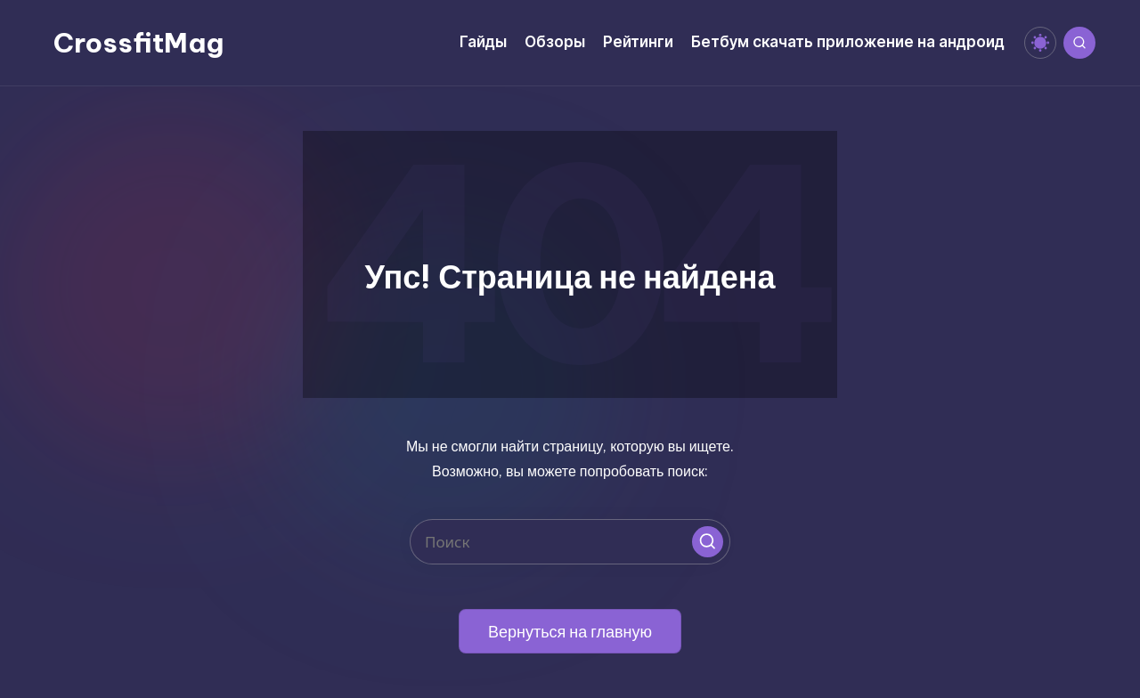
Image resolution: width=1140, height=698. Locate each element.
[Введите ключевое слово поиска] (570, 541)
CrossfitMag (138, 43)
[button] (707, 541)
